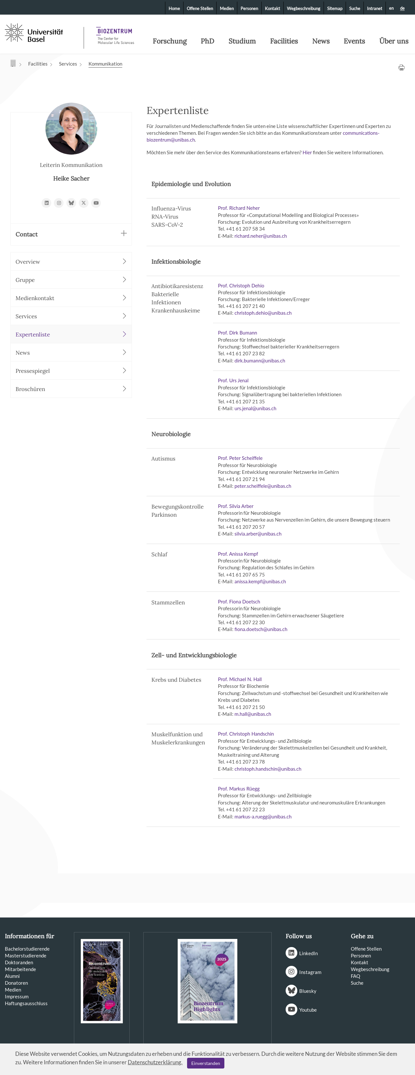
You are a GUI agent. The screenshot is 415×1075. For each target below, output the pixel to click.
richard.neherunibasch (261, 236)
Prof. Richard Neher (239, 208)
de (402, 8)
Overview (71, 261)
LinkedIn (308, 953)
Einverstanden (205, 1063)
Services (68, 64)
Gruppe (71, 280)
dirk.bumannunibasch (259, 360)
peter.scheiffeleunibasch (262, 486)
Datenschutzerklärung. (155, 1062)
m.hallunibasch (252, 714)
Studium (242, 41)
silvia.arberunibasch (257, 534)
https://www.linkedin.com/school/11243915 (46, 203)
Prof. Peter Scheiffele (240, 458)
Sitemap (334, 8)
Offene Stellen (200, 8)
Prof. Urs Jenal (233, 380)
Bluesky (307, 991)
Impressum (17, 996)
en (391, 8)
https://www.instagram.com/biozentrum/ (59, 203)
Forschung (170, 41)
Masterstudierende (25, 955)
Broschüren (71, 389)
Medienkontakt (71, 298)
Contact (71, 234)
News (321, 41)
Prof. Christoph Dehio (241, 285)
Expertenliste (71, 334)
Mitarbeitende (20, 969)
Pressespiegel (71, 370)
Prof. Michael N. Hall (240, 679)
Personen (249, 8)
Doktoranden (19, 962)
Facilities (284, 41)
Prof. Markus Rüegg (239, 788)
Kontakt (272, 8)
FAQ (355, 976)
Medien (227, 8)
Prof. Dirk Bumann (237, 332)
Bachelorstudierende (27, 949)
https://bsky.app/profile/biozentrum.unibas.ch (71, 203)
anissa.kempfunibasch (260, 581)
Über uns (394, 41)
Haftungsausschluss (26, 1003)
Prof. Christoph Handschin (246, 734)
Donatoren (16, 983)
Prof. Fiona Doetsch (239, 601)
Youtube (308, 1010)
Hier (307, 152)
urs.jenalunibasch (255, 408)
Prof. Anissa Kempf (238, 554)
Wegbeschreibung (303, 8)
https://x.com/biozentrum (84, 203)
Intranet (374, 8)
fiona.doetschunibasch (260, 629)
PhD (207, 41)
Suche (354, 8)
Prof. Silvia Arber (235, 506)
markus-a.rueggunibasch (262, 816)
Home (174, 8)
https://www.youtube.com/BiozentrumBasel (96, 203)
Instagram (310, 972)
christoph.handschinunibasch (267, 769)
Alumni (12, 976)
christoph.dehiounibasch (262, 313)
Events (354, 41)
